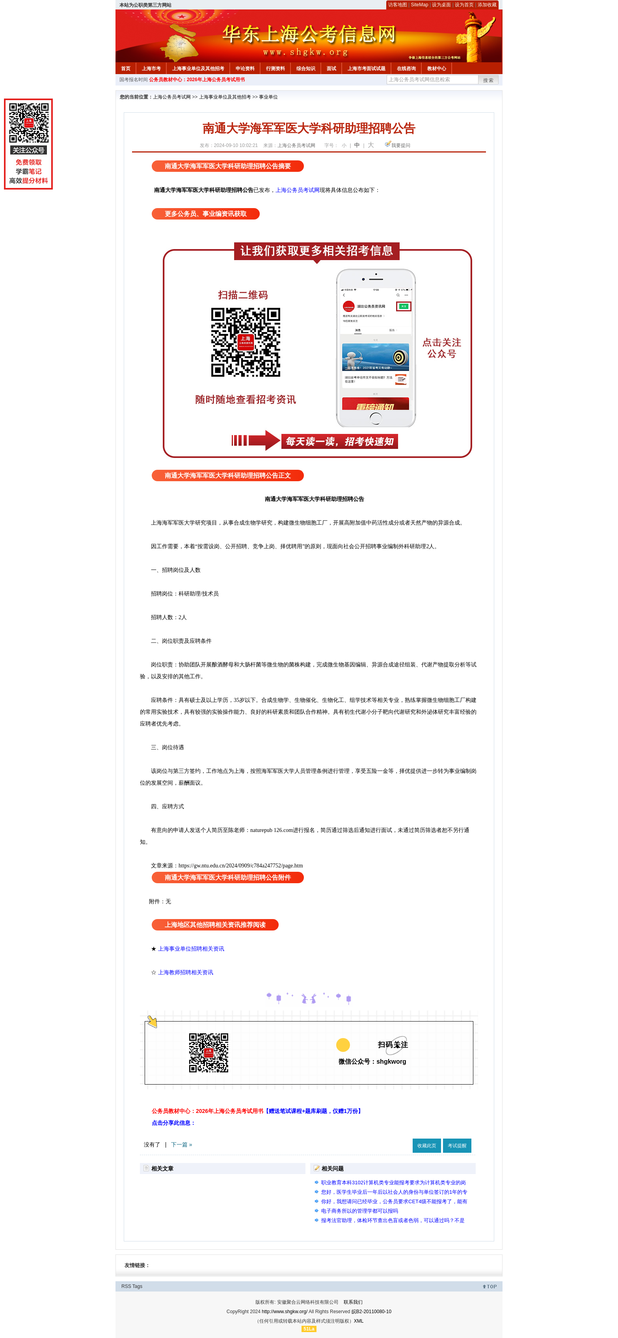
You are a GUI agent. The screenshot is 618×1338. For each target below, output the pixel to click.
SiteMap (419, 4)
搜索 (488, 80)
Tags (137, 1286)
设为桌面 (441, 4)
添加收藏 (487, 4)
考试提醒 (457, 1145)
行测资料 (275, 68)
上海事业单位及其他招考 (198, 68)
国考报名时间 (133, 79)
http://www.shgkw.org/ (284, 1311)
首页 (125, 68)
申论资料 (245, 68)
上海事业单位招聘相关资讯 (191, 948)
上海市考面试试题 (366, 68)
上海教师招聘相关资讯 (186, 972)
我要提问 (400, 145)
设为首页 (464, 4)
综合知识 (305, 68)
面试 (331, 68)
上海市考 (151, 68)
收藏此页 (426, 1145)
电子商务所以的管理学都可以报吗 (359, 1211)
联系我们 (353, 1302)
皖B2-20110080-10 (371, 1311)
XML (359, 1321)
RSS (126, 1286)
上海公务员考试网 (172, 97)
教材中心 (436, 68)
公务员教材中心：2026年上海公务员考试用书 (197, 79)
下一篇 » (181, 1144)
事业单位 (268, 97)
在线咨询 (406, 68)
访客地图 (397, 4)
